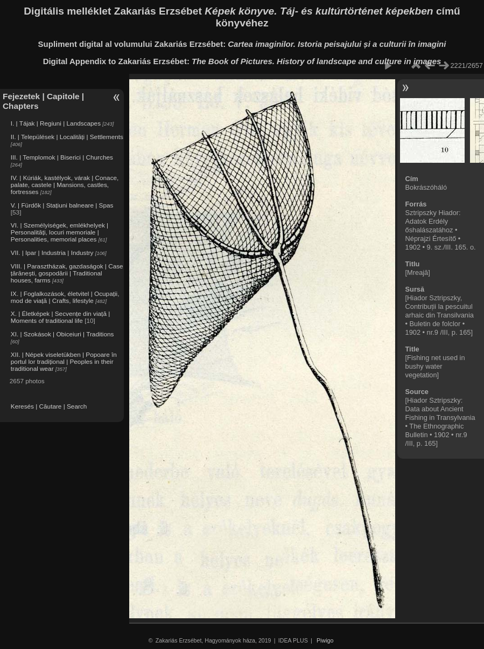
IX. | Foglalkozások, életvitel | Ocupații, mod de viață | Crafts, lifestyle (65, 297)
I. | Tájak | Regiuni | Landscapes (56, 123)
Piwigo (325, 640)
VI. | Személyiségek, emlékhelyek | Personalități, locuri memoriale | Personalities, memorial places (59, 232)
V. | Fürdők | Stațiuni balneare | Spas (62, 205)
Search (77, 406)
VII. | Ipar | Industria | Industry (52, 252)
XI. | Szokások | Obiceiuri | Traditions (62, 333)
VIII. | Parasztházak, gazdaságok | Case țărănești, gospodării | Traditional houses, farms (67, 273)
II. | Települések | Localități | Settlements (67, 136)
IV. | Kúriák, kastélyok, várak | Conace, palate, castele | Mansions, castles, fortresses (65, 184)
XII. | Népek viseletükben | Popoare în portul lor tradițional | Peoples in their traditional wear (64, 361)
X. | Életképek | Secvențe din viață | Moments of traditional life (60, 317)
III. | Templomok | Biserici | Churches (62, 157)
